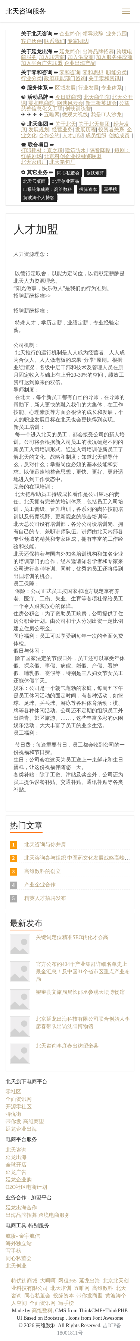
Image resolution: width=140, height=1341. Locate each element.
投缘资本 (88, 189)
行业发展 (88, 88)
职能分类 (116, 72)
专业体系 (111, 88)
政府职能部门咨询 (65, 78)
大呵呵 (48, 1281)
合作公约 (49, 135)
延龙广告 (16, 1172)
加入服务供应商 (114, 57)
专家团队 (78, 41)
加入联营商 (52, 57)
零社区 (13, 1092)
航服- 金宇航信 (23, 1236)
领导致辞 (93, 34)
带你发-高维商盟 (25, 1121)
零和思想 (93, 72)
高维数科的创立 (42, 871)
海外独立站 (19, 1243)
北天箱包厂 (62, 162)
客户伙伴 (31, 41)
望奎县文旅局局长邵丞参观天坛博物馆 (80, 992)
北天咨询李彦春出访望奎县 (67, 1046)
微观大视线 (75, 114)
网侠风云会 (70, 103)
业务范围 (116, 34)
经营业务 (62, 129)
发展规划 (38, 129)
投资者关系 (111, 129)
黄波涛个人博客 (39, 197)
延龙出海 (16, 1157)
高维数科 (102, 1288)
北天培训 (60, 1288)
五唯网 (52, 114)
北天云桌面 (34, 181)
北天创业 (16, 1266)
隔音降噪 (101, 150)
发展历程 (85, 129)
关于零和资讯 (104, 78)
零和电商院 (41, 103)
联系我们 (54, 41)
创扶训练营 (78, 109)
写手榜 (110, 189)
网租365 (67, 1281)
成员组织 (95, 135)
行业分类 (31, 78)
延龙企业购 (19, 1180)
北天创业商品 (65, 181)
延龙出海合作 (21, 1207)
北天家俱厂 (34, 162)
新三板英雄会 (101, 103)
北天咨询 (16, 1150)
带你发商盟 (90, 1295)
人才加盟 (72, 135)
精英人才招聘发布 (45, 898)
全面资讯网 (19, 1099)
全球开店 (16, 1165)
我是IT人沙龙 (106, 114)
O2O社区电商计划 (26, 1187)
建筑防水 (76, 150)
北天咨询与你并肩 (45, 844)
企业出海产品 (80, 63)
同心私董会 (68, 173)
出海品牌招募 (98, 51)
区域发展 (65, 88)
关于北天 (65, 124)
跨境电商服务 (54, 1215)
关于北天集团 (94, 124)
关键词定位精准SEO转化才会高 (72, 937)
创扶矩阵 (95, 173)
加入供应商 (81, 57)
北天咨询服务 (26, 11)
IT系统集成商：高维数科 (47, 189)
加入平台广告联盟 (42, 63)
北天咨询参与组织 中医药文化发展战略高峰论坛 (80, 858)
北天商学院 (97, 97)
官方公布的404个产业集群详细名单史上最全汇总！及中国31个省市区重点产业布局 (83, 971)
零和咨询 (69, 72)
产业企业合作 (40, 885)
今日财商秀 (68, 97)
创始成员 (119, 135)
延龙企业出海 (21, 1129)
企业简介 (69, 34)
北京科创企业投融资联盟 (73, 156)
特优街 (13, 1114)
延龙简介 (69, 51)
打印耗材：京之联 (42, 150)
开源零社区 (19, 1106)
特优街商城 (24, 1281)
